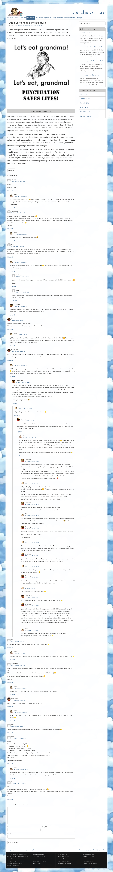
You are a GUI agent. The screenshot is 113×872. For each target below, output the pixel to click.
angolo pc (39, 18)
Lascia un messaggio (88, 854)
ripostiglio (47, 18)
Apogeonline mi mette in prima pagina (22, 850)
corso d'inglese (28, 25)
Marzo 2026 (84, 94)
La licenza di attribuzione (39, 861)
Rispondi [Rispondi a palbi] (10, 257)
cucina (23, 18)
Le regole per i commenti (39, 859)
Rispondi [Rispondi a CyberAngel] (12, 315)
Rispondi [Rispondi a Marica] (10, 648)
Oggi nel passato (85, 116)
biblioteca (30, 18)
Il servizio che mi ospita (63, 859)
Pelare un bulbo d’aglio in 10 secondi (91, 850)
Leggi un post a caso (88, 856)
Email (44, 827)
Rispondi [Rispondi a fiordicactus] (10, 228)
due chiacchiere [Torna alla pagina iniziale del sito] (88, 12)
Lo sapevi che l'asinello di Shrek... (92, 47)
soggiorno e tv (58, 18)
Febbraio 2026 (85, 99)
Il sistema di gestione (63, 856)
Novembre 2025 (85, 112)
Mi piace (11, 170)
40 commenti (38, 25)
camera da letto (69, 18)
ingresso (10, 18)
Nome (10, 827)
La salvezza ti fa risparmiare (90, 75)
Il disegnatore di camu (63, 861)
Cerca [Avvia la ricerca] (102, 23)
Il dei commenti (88, 861)
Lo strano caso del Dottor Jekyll (91, 61)
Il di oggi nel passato (89, 863)
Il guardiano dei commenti (64, 863)
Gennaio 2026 (85, 103)
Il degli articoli (88, 859)
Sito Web (10, 834)
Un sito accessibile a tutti (39, 863)
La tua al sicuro (38, 856)
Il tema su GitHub (62, 854)
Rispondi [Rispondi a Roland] (10, 764)
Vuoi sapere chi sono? (38, 854)
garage (79, 18)
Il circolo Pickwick (86, 33)
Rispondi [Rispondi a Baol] (10, 733)
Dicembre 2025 (85, 107)
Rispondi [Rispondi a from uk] (10, 191)
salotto (17, 18)
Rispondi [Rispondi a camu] (12, 207)
